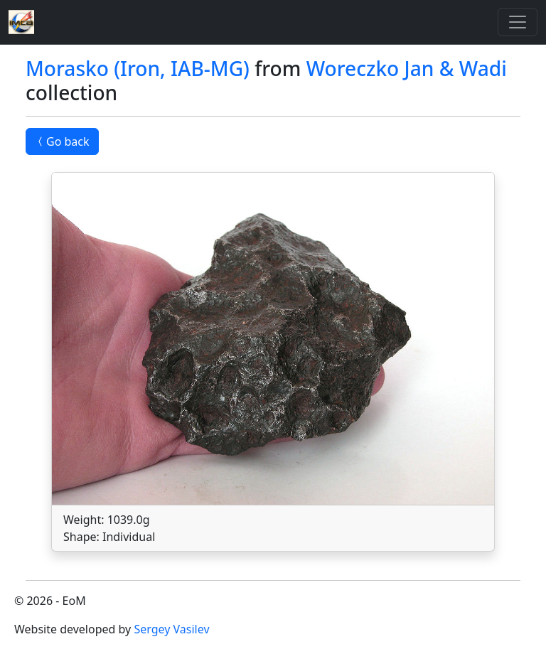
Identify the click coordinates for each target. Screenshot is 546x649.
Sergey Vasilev (171, 629)
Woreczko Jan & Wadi (406, 68)
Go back (62, 141)
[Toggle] (517, 22)
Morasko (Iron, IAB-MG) (138, 68)
